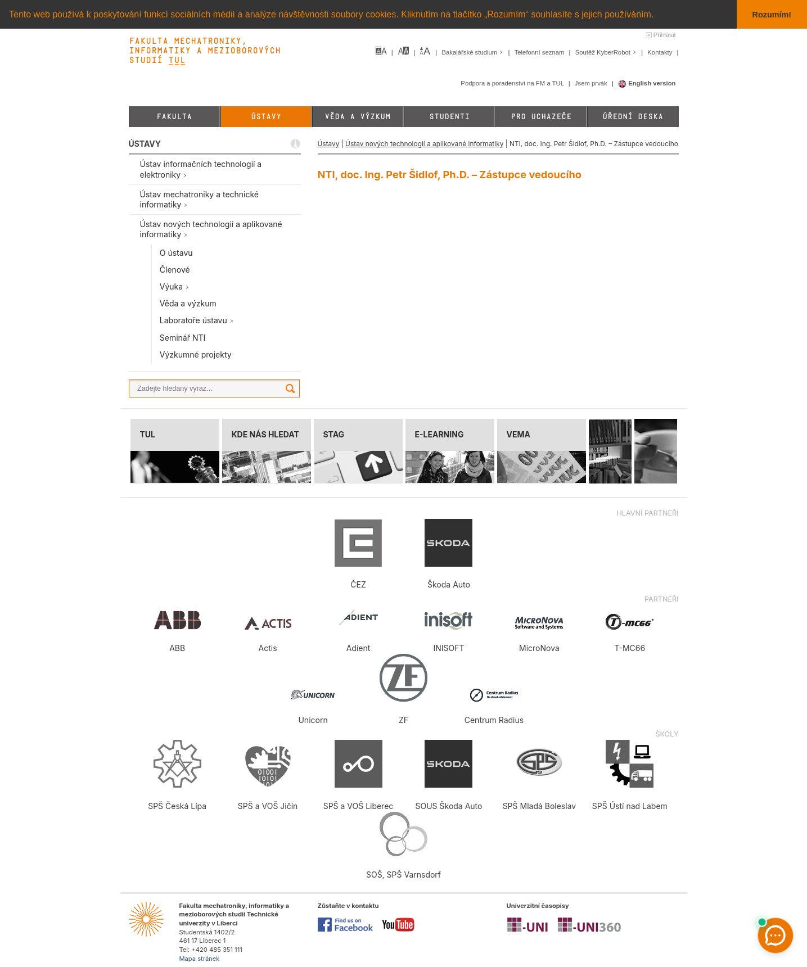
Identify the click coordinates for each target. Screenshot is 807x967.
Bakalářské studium (473, 52)
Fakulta (174, 116)
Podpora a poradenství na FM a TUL (513, 83)
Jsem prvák (592, 83)
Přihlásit (664, 34)
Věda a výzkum (357, 116)
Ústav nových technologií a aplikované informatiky (424, 143)
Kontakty (660, 52)
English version (647, 83)
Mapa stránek (199, 959)
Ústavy (266, 116)
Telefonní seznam (540, 52)
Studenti (449, 116)
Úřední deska (632, 116)
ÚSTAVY (145, 143)
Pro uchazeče (541, 116)
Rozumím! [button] (772, 14)
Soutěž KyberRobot (607, 52)
